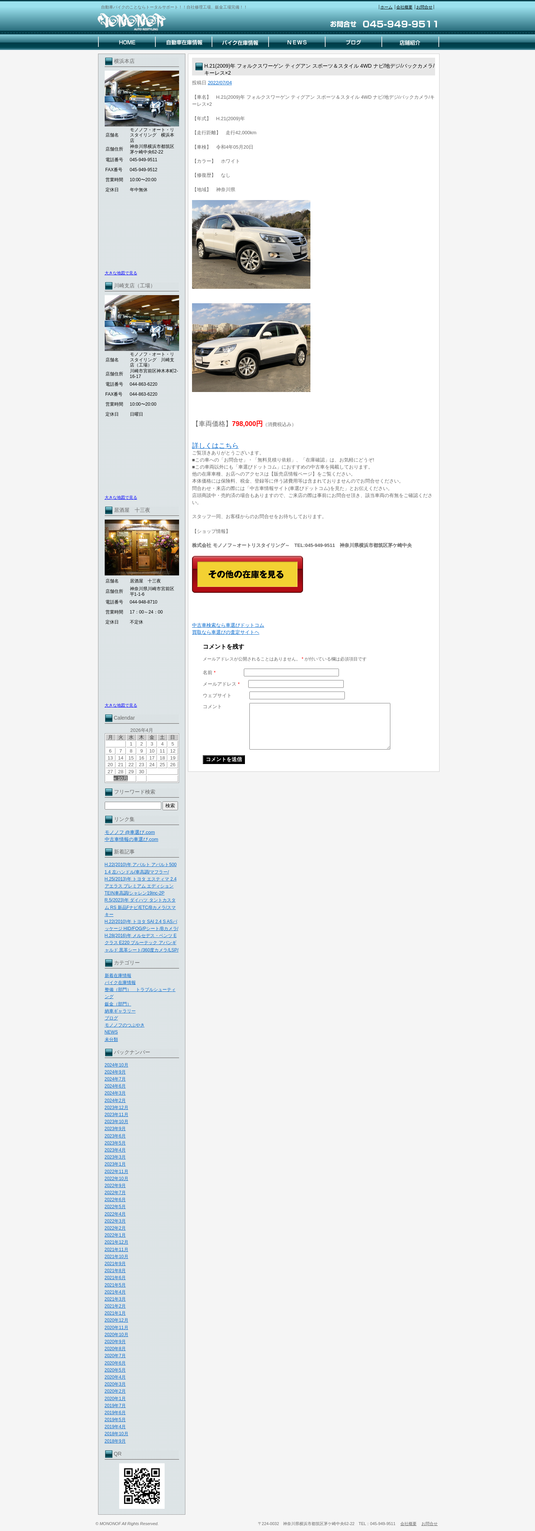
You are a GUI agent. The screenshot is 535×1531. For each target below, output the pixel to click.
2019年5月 (115, 1419)
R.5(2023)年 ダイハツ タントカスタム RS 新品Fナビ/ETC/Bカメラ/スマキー (140, 907)
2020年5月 (115, 1370)
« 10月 (121, 778)
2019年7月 (115, 1405)
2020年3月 (115, 1384)
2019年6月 (115, 1412)
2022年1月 (115, 1235)
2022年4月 (115, 1214)
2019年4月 (115, 1426)
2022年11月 (116, 1171)
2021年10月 (116, 1256)
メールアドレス (221, 684)
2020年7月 (115, 1355)
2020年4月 (115, 1377)
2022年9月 (115, 1185)
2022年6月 (115, 1199)
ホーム (386, 7)
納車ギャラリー (120, 1011)
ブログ (111, 1018)
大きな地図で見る (121, 273)
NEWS (111, 1032)
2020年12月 (116, 1320)
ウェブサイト (217, 695)
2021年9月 (115, 1263)
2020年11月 (116, 1327)
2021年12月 (116, 1242)
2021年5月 (115, 1285)
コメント (212, 706)
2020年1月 (115, 1398)
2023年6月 (115, 1136)
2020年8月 (115, 1348)
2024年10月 (116, 1065)
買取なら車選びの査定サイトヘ (225, 632)
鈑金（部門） (118, 1004)
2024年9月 (115, 1072)
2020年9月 (115, 1341)
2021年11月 (116, 1249)
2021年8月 (115, 1270)
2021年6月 (115, 1277)
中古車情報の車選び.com (131, 839)
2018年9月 (115, 1441)
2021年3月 (115, 1299)
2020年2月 (115, 1391)
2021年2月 (115, 1306)
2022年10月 (116, 1178)
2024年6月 (115, 1086)
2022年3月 (115, 1221)
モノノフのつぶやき (125, 1025)
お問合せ (424, 7)
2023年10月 (116, 1121)
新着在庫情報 (118, 975)
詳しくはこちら (215, 445)
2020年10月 (116, 1334)
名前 (209, 672)
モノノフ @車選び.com (130, 832)
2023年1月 (115, 1164)
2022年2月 (115, 1228)
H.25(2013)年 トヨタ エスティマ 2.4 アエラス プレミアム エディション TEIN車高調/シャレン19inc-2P (141, 886)
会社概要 (404, 7)
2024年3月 (115, 1093)
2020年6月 (115, 1363)
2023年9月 (115, 1128)
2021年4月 (115, 1292)
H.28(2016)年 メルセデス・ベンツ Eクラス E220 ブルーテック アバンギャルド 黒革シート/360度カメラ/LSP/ (142, 942)
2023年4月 (115, 1150)
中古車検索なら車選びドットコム (228, 625)
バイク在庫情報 (120, 982)
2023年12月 (116, 1107)
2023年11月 (116, 1114)
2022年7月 (115, 1192)
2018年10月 (116, 1433)
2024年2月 (115, 1100)
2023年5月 (115, 1143)
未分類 (111, 1039)
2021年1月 (115, 1313)
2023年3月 (115, 1157)
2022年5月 (115, 1206)
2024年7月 (115, 1079)
